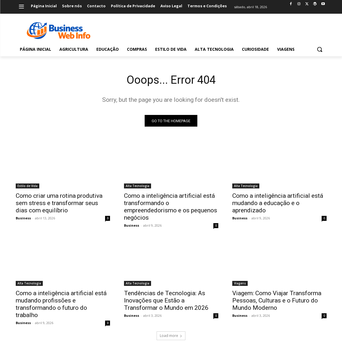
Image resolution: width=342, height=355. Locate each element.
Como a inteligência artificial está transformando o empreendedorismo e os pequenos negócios (170, 207)
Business (23, 219)
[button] (320, 49)
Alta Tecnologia (137, 187)
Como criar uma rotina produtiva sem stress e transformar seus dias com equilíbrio (59, 204)
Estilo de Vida (27, 187)
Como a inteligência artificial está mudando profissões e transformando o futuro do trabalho (61, 305)
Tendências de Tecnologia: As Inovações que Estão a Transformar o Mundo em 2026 (166, 301)
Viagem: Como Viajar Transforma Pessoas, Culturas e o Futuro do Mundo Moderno (276, 301)
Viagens (240, 284)
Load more (171, 336)
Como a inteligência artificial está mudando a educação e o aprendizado (277, 204)
